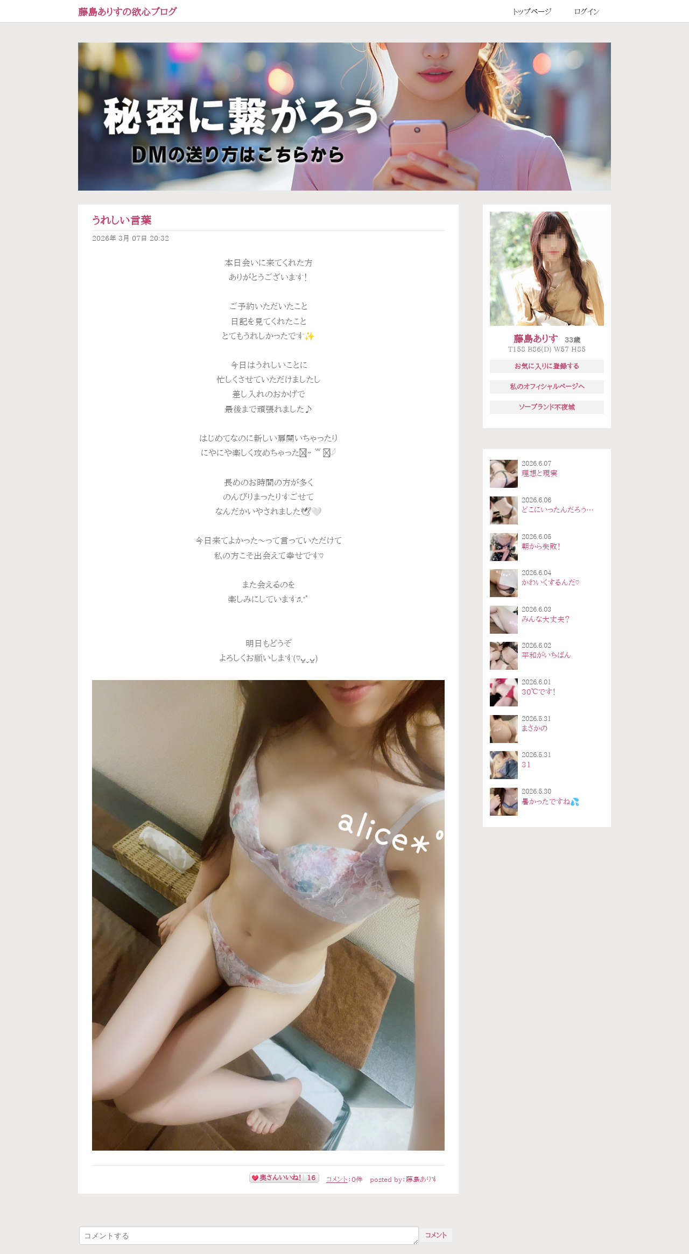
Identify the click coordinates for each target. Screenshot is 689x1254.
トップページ (532, 12)
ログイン (587, 12)
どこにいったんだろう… (558, 510)
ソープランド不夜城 (547, 407)
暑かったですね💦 (550, 801)
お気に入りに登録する (547, 366)
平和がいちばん (546, 655)
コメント (337, 1179)
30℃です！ (539, 692)
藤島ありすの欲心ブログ (127, 12)
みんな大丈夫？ (546, 619)
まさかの (534, 728)
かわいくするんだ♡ (550, 582)
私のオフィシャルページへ (547, 386)
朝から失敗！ (541, 546)
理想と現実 (540, 473)
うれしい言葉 (121, 220)
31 (526, 764)
